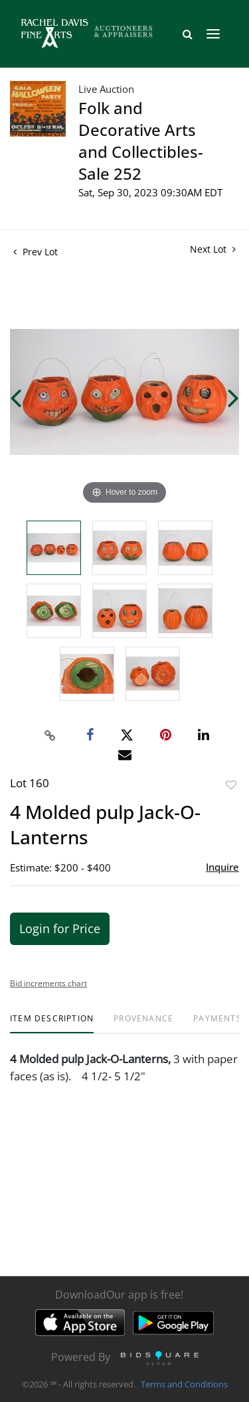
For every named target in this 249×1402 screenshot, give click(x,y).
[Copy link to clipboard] (50, 735)
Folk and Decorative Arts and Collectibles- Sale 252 (140, 140)
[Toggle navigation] (213, 33)
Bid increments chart (48, 983)
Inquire (222, 866)
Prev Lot (35, 251)
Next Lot (213, 249)
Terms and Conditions (184, 1385)
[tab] (52, 1023)
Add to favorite (231, 785)
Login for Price (59, 928)
